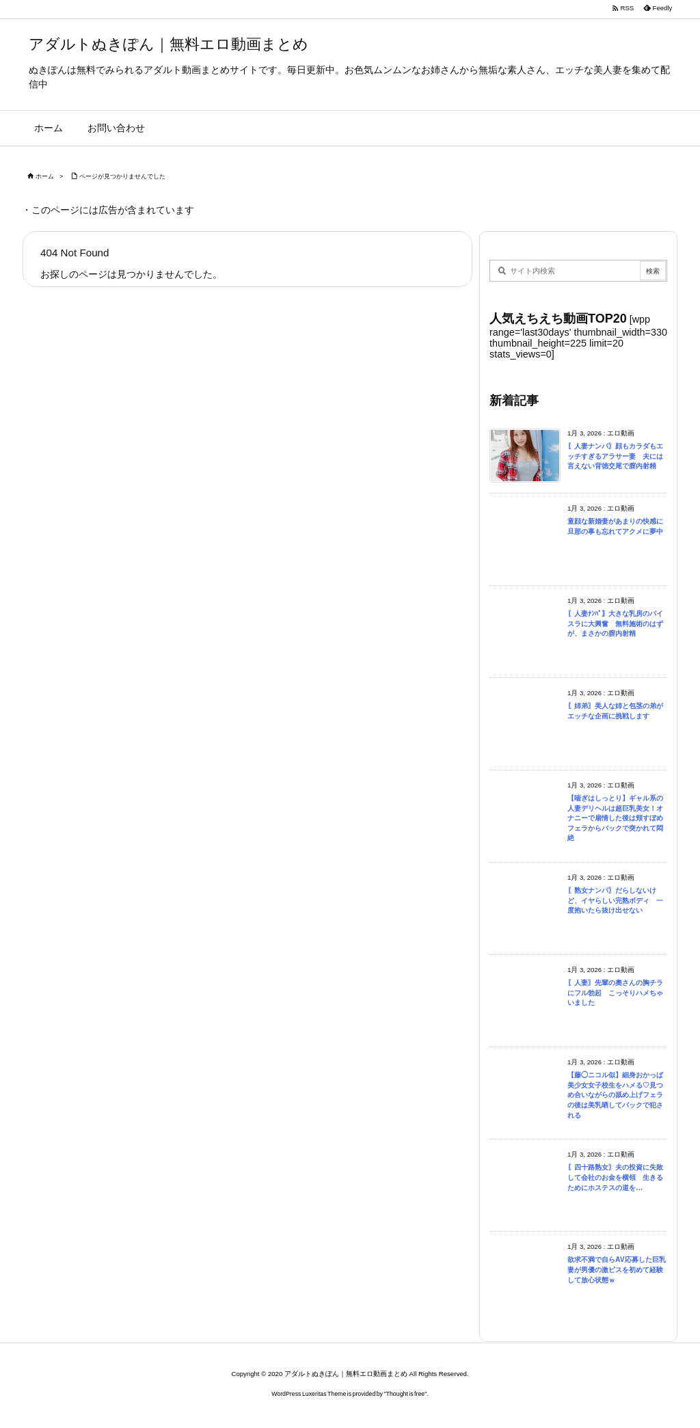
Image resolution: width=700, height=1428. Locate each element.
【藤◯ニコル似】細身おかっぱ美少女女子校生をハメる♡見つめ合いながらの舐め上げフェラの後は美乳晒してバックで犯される (615, 1094)
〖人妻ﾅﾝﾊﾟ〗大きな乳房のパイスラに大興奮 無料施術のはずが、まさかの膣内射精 (615, 623)
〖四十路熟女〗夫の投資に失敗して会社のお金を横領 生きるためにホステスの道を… (615, 1177)
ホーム (45, 176)
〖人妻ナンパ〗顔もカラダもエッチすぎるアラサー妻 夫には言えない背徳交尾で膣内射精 (615, 456)
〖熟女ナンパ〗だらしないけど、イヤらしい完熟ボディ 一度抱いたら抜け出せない (615, 900)
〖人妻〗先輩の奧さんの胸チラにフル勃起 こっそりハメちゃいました (615, 992)
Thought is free (405, 1393)
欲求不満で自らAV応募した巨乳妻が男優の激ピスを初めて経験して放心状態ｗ (616, 1269)
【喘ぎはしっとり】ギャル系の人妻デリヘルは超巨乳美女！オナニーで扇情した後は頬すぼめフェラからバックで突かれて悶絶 (615, 817)
